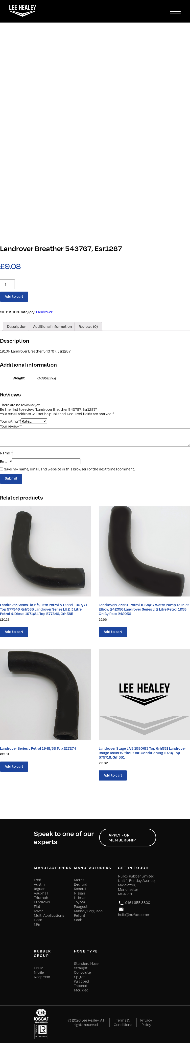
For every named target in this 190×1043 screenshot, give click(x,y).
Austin (39, 884)
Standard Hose (86, 963)
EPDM (39, 968)
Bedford (80, 884)
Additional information (52, 326)
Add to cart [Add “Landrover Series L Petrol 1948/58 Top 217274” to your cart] (14, 766)
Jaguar (39, 888)
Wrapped (81, 981)
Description (16, 326)
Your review (11, 426)
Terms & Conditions (123, 1022)
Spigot (79, 976)
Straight (81, 968)
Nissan (79, 893)
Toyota (79, 902)
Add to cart (14, 296)
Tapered (80, 985)
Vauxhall (41, 893)
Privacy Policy (146, 1022)
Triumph (41, 897)
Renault (80, 888)
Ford (37, 879)
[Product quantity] (7, 284)
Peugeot (81, 906)
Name (6, 453)
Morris (79, 879)
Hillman (80, 897)
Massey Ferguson (88, 911)
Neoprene (42, 976)
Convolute (82, 972)
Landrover (44, 312)
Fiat (37, 906)
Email (6, 461)
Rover (38, 911)
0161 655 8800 (134, 903)
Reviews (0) (88, 326)
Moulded (81, 990)
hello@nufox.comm (134, 911)
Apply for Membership (122, 837)
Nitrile (39, 972)
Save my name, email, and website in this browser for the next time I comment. (69, 469)
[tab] (17, 326)
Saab (78, 919)
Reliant (79, 915)
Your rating (10, 421)
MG (37, 924)
